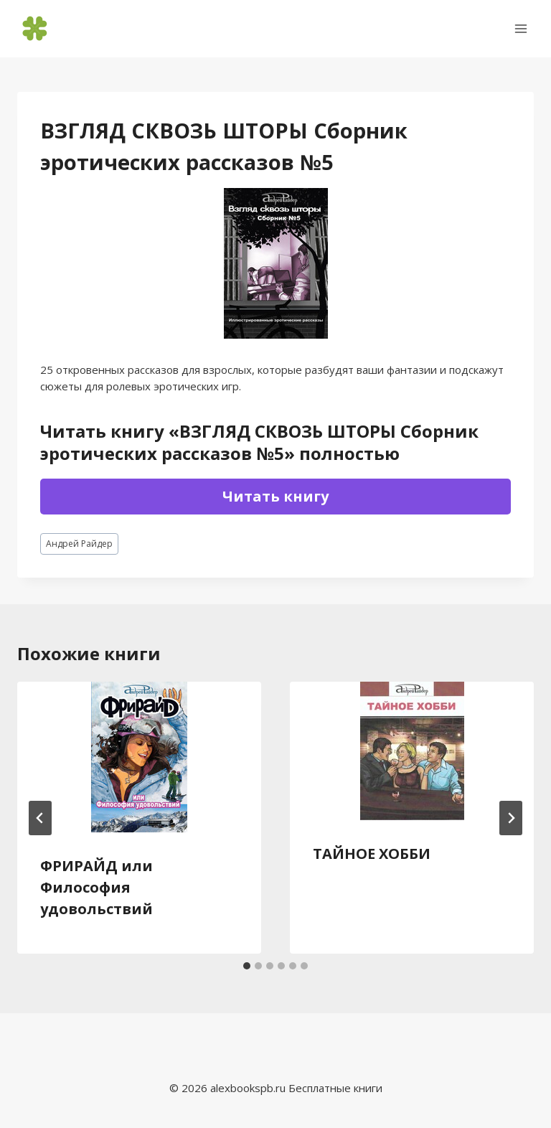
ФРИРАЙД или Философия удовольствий (96, 887)
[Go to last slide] (40, 818)
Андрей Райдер (79, 543)
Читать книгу (275, 496)
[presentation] (139, 757)
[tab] (246, 965)
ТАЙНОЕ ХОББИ (371, 853)
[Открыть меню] (520, 28)
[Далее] (510, 818)
